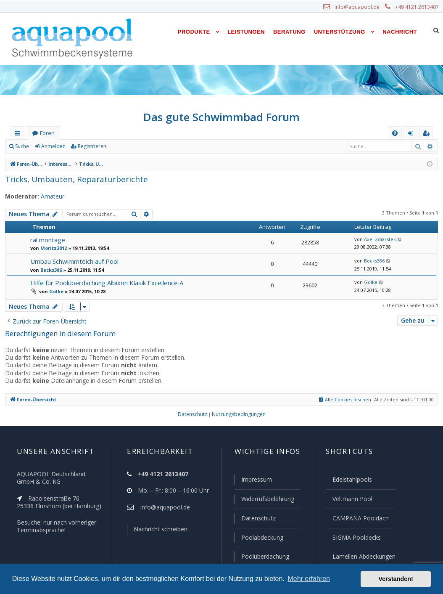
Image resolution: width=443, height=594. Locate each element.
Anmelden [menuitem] (412, 135)
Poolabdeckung (258, 538)
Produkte (194, 32)
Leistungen (246, 32)
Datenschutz (254, 519)
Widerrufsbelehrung (264, 500)
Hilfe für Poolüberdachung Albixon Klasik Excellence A (106, 282)
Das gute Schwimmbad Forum (221, 117)
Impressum (252, 481)
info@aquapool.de (360, 7)
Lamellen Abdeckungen (363, 556)
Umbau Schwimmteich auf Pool (74, 261)
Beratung (289, 32)
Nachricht (399, 32)
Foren (47, 133)
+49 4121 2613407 (418, 7)
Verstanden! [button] (396, 578)
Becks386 (50, 269)
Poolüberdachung (261, 556)
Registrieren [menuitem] (427, 135)
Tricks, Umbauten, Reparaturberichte (70, 179)
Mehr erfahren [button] (308, 578)
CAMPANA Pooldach (359, 519)
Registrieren (90, 146)
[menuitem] (394, 133)
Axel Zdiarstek (378, 239)
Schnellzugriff (19, 135)
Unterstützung (339, 32)
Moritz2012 (52, 247)
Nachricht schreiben (158, 531)
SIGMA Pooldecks (356, 538)
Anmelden (53, 146)
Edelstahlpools (351, 481)
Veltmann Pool (351, 500)
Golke (55, 291)
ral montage (46, 239)
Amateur (48, 196)
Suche (22, 146)
